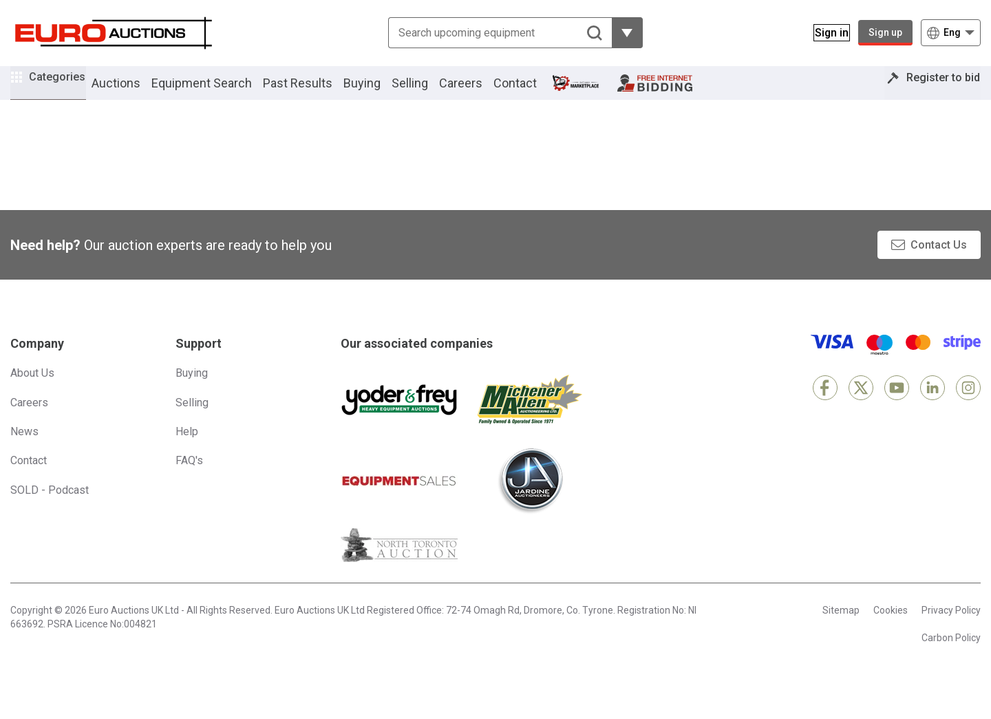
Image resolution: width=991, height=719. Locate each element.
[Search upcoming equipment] (492, 32)
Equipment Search (221, 92)
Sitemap (841, 629)
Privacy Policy (951, 629)
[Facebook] (825, 407)
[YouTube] (896, 407)
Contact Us (938, 263)
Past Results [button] (317, 92)
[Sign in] (823, 32)
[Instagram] (968, 407)
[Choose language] (951, 32)
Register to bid (933, 91)
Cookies (890, 629)
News (24, 450)
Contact (534, 92)
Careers (480, 92)
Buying (381, 92)
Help (186, 450)
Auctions (135, 92)
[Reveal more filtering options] (619, 32)
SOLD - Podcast (49, 508)
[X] (861, 407)
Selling (429, 92)
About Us (32, 392)
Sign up (885, 32)
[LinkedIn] (932, 407)
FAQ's (189, 479)
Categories (67, 89)
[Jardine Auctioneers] (529, 500)
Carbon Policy (951, 656)
